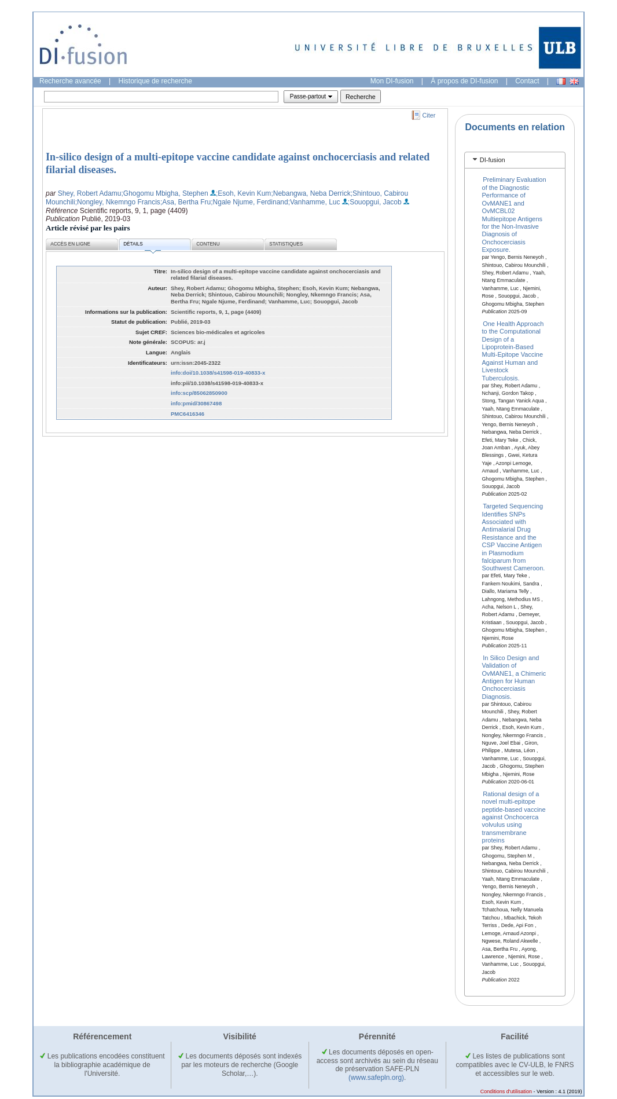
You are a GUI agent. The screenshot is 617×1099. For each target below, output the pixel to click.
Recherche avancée (70, 81)
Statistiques (286, 244)
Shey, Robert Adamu (90, 193)
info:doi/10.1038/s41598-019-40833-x (218, 372)
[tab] (514, 160)
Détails (141, 245)
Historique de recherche (155, 81)
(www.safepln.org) (376, 1078)
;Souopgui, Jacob (375, 202)
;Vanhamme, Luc (314, 202)
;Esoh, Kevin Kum (243, 193)
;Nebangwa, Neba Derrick (310, 193)
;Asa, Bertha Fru (185, 202)
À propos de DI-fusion (464, 81)
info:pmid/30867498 (196, 403)
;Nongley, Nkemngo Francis (117, 202)
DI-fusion (492, 159)
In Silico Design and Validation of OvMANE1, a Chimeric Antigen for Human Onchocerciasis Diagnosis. (514, 676)
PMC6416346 (187, 414)
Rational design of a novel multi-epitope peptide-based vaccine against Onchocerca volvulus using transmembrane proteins (514, 816)
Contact (527, 81)
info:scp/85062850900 (199, 393)
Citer (429, 115)
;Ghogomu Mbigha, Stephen (165, 193)
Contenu (207, 244)
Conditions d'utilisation (506, 1091)
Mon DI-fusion (392, 81)
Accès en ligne (70, 244)
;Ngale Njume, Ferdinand (249, 202)
